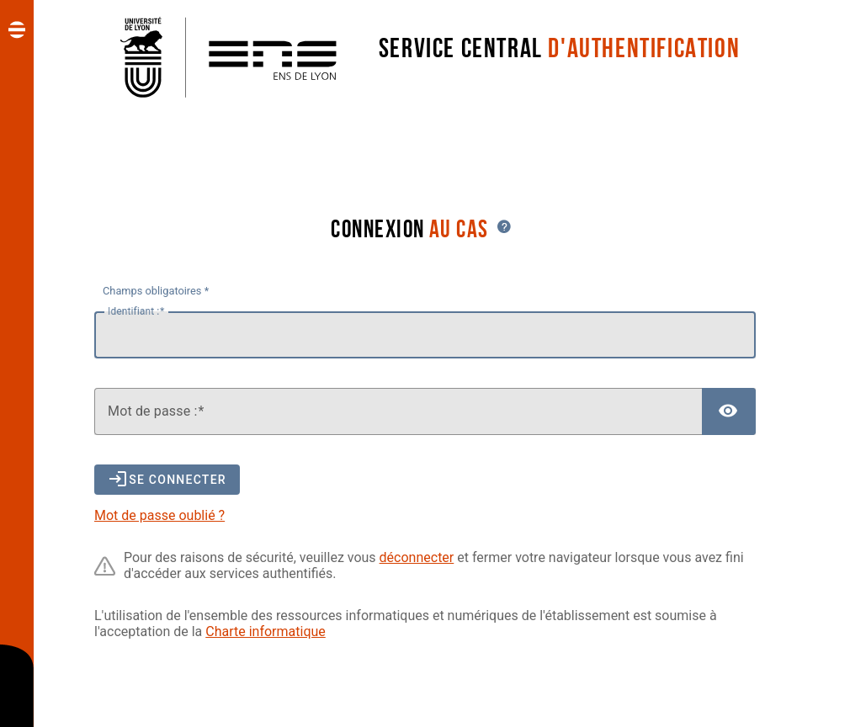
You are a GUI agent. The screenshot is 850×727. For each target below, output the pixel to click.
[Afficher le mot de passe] (729, 411)
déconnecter (417, 557)
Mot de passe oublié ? (159, 515)
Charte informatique (265, 631)
